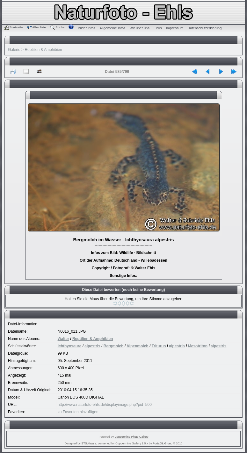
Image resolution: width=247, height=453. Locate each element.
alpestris (92, 346)
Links (158, 28)
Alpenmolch (138, 346)
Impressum (174, 28)
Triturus (159, 346)
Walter (63, 338)
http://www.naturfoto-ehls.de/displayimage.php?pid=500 (105, 404)
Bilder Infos (86, 28)
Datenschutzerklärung (204, 28)
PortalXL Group (162, 443)
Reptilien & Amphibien (43, 49)
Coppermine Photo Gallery (131, 436)
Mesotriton (197, 346)
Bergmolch (114, 346)
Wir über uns (139, 28)
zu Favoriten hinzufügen (78, 412)
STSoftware (88, 443)
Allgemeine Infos (112, 28)
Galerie (14, 49)
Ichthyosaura (70, 346)
